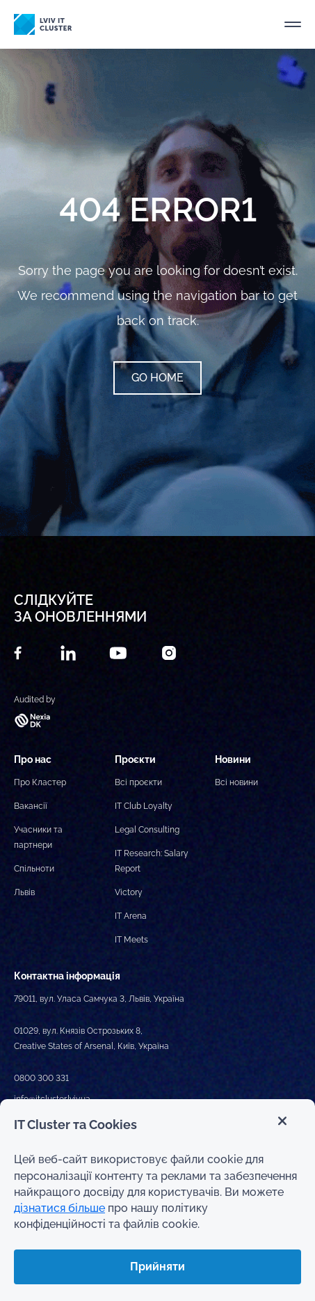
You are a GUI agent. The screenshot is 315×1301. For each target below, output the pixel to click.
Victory (129, 892)
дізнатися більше (59, 1208)
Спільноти (34, 869)
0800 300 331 (41, 1078)
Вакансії (30, 806)
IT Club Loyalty (143, 806)
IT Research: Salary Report (151, 861)
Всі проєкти (138, 782)
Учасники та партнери (38, 837)
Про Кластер (40, 782)
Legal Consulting (147, 830)
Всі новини (236, 782)
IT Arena (131, 916)
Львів (24, 892)
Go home (157, 377)
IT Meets (131, 940)
